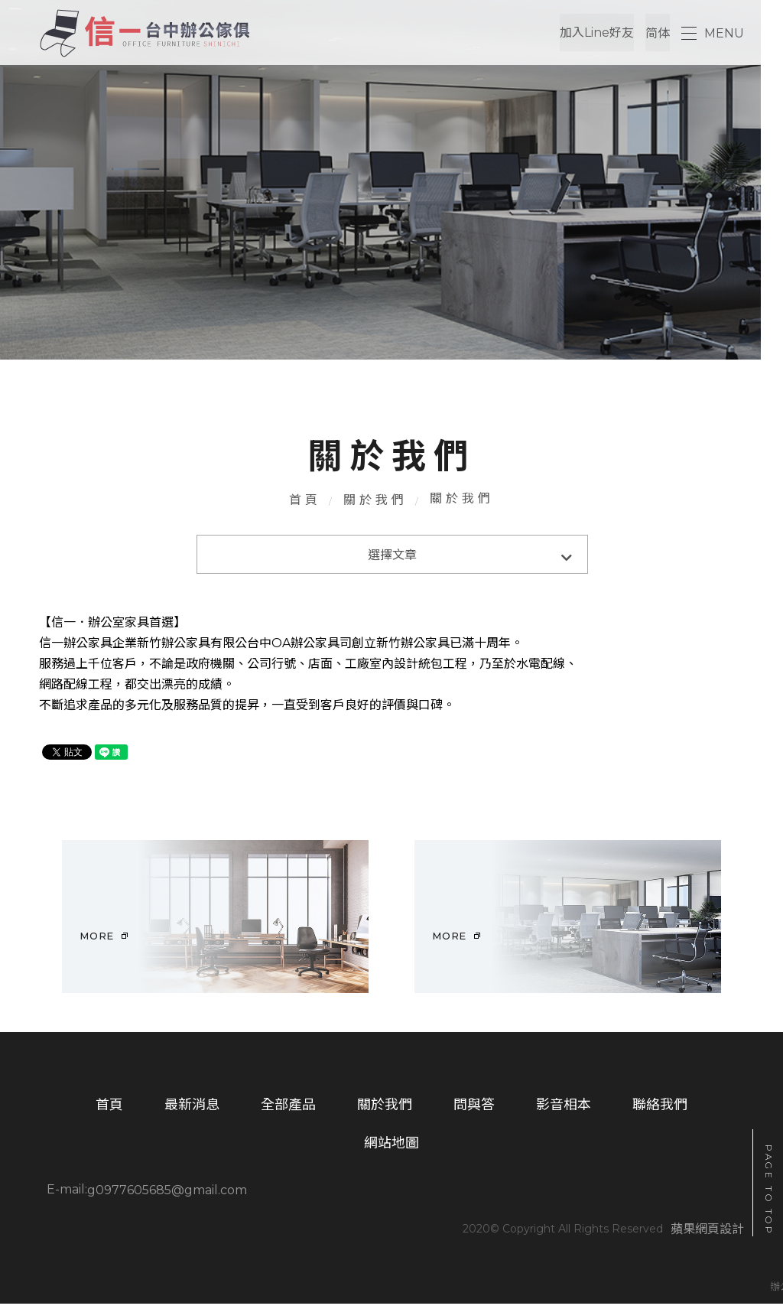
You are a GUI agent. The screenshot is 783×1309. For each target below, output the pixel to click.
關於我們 (375, 502)
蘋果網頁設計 (707, 1235)
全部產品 (288, 1110)
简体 (657, 33)
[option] (215, 921)
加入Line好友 (597, 33)
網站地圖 (391, 1149)
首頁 (305, 502)
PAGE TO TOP (769, 1190)
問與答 (474, 1110)
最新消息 (191, 1110)
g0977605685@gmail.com (167, 1196)
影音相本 (563, 1110)
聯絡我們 (659, 1110)
